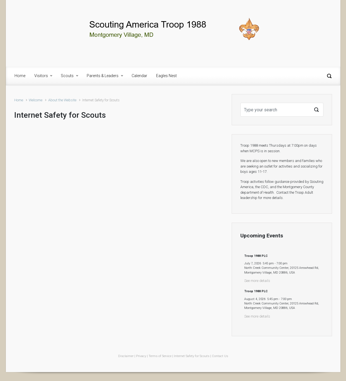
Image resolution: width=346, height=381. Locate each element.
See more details (257, 281)
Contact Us (220, 356)
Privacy (141, 356)
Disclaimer (126, 356)
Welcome (35, 100)
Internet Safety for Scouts (191, 356)
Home (18, 100)
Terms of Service (160, 356)
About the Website (62, 100)
